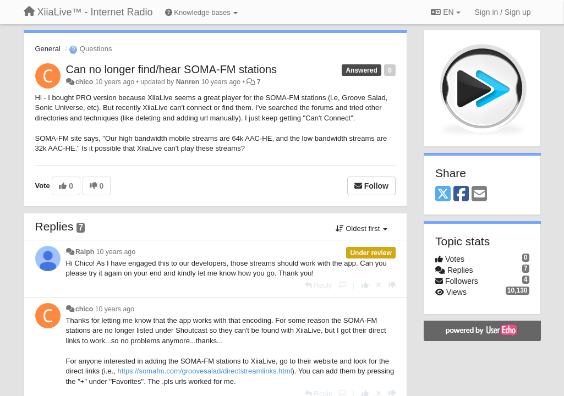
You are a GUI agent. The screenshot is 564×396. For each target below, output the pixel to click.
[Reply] (318, 285)
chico (84, 82)
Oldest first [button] (361, 228)
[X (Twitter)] (443, 194)
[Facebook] (461, 194)
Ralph (84, 252)
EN (445, 12)
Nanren (188, 82)
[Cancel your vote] (378, 285)
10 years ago (115, 252)
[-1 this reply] (392, 285)
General (48, 49)
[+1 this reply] (365, 285)
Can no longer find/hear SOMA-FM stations (171, 69)
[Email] (479, 194)
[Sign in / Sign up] (502, 12)
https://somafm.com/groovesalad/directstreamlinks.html (204, 371)
